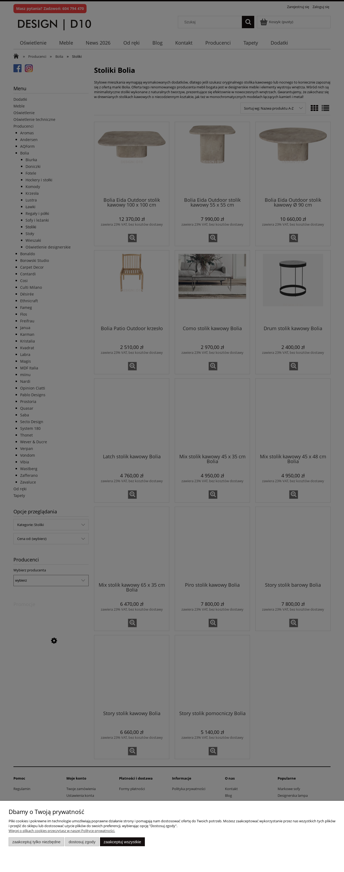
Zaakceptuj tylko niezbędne (36, 841)
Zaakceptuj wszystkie (122, 841)
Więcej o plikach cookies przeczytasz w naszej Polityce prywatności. (62, 830)
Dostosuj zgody (82, 841)
